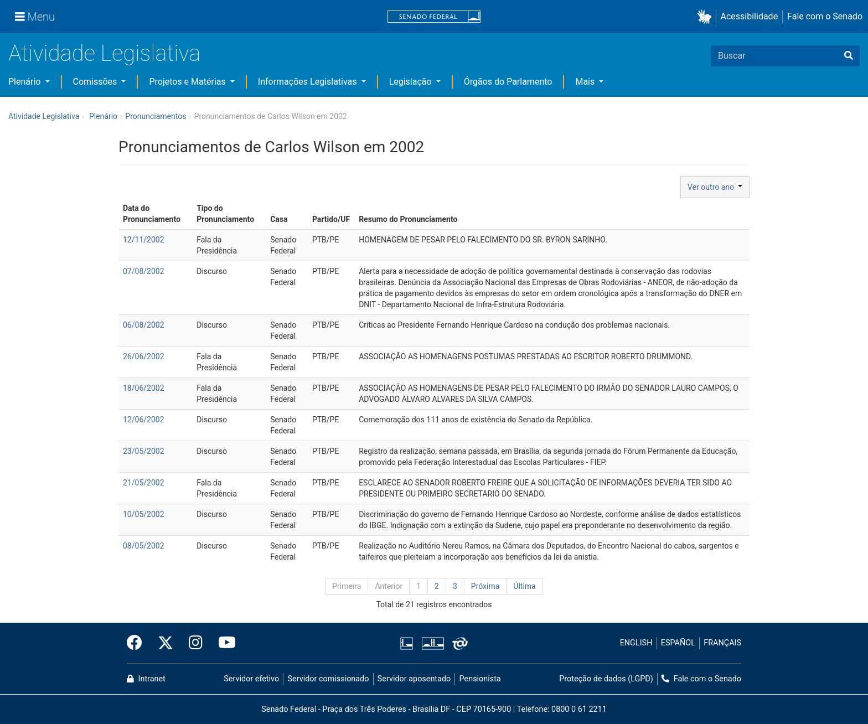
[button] (707, 16)
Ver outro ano (715, 187)
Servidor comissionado (328, 679)
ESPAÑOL (678, 643)
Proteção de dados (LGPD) (606, 679)
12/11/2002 (143, 239)
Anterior (388, 586)
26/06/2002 (143, 356)
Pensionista (480, 679)
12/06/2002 (143, 419)
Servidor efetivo (251, 679)
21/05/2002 (143, 482)
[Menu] (35, 16)
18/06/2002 (143, 388)
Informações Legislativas (308, 81)
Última (524, 586)
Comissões (96, 81)
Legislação (411, 81)
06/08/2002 (143, 324)
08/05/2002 (143, 545)
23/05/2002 (143, 451)
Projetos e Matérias (188, 81)
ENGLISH (636, 643)
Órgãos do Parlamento (508, 81)
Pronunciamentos (155, 116)
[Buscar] (849, 56)
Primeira (346, 586)
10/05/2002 (143, 514)
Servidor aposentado (414, 679)
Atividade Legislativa (104, 53)
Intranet (146, 679)
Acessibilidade (749, 16)
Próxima (485, 586)
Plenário (25, 81)
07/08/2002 (143, 271)
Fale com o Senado (824, 16)
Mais (586, 81)
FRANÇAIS (722, 643)
